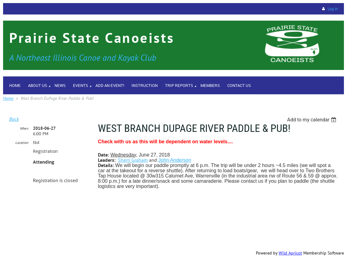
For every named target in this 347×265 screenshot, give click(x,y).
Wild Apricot (290, 253)
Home (8, 98)
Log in (333, 8)
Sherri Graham (133, 160)
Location (21, 142)
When (24, 128)
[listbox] (312, 120)
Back (14, 119)
